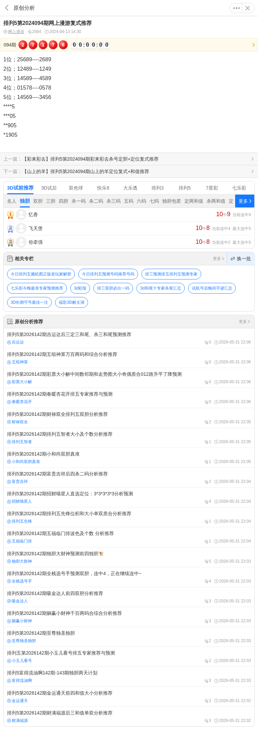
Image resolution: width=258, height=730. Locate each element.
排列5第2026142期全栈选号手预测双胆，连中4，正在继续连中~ (129, 577)
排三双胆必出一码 (113, 288)
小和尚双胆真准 (23, 461)
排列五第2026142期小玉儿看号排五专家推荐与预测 (129, 656)
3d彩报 (80, 288)
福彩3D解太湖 (71, 302)
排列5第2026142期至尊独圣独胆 (129, 636)
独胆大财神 (19, 561)
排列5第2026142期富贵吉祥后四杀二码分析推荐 (129, 477)
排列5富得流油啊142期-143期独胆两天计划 (129, 676)
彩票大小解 (19, 381)
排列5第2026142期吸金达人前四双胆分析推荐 (129, 597)
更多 (236, 8)
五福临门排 (19, 541)
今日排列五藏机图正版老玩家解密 (41, 274)
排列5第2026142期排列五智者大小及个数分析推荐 (129, 437)
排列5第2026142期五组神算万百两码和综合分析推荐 (129, 358)
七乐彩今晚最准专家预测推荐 (37, 288)
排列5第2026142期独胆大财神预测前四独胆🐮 (129, 557)
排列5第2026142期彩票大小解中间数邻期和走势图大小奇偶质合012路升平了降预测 (129, 378)
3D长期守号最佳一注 (29, 302)
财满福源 (17, 720)
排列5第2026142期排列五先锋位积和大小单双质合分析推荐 (129, 517)
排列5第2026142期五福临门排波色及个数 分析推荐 (129, 537)
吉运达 (15, 342)
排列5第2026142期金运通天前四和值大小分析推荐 (129, 696)
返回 (6, 8)
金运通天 (17, 700)
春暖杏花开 (19, 401)
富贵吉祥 (17, 481)
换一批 (240, 258)
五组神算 (17, 362)
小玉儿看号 (19, 660)
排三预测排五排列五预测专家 (171, 274)
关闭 (247, 8)
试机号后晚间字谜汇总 (212, 288)
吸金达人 (17, 601)
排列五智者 (19, 441)
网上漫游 (13, 32)
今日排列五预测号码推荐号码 (108, 274)
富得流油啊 (19, 680)
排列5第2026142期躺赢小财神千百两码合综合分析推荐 (129, 617)
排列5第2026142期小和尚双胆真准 (129, 457)
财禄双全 (17, 422)
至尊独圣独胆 (21, 640)
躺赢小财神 (19, 621)
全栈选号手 (19, 581)
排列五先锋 (19, 521)
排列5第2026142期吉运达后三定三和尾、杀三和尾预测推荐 (129, 338)
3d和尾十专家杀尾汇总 (160, 288)
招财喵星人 (19, 501)
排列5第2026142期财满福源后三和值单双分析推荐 (129, 716)
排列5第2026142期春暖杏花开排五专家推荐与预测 (129, 397)
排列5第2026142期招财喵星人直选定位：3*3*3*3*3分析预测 (129, 497)
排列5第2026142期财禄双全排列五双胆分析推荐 (129, 418)
